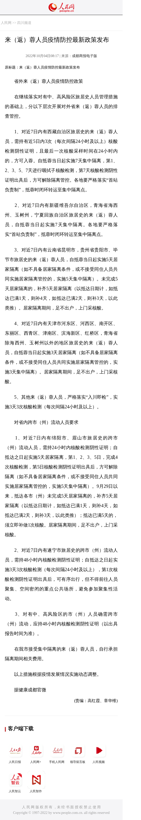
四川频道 (24, 23)
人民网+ (36, 753)
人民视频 (99, 753)
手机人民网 (57, 753)
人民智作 (36, 782)
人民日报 (15, 753)
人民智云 (15, 782)
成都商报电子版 (84, 56)
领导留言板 (78, 753)
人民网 (6, 23)
